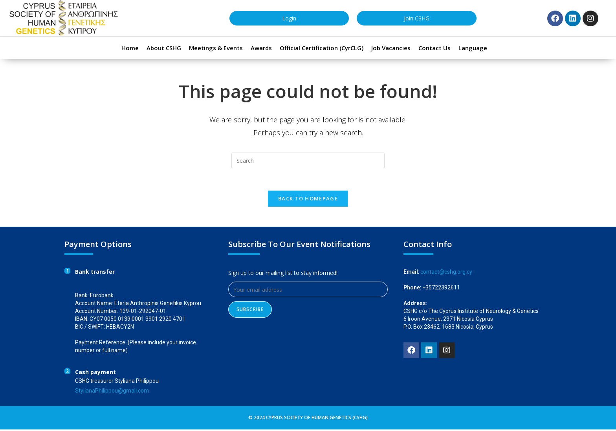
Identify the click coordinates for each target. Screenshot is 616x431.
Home (130, 48)
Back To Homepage (308, 200)
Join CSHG (416, 18)
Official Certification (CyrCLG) (321, 48)
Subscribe (250, 310)
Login (289, 18)
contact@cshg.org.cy (446, 273)
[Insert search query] (308, 160)
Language (472, 48)
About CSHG (164, 48)
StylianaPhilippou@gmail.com (112, 392)
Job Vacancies (391, 48)
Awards (261, 48)
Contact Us (434, 48)
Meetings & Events (216, 48)
